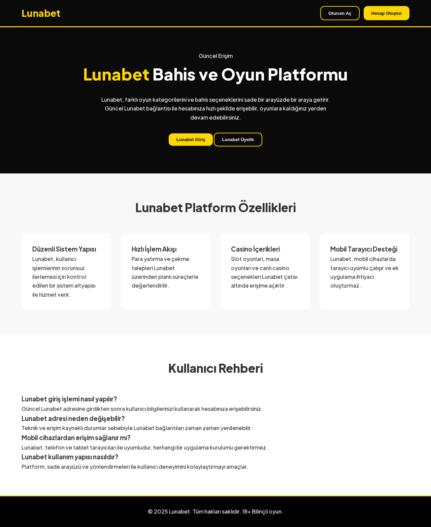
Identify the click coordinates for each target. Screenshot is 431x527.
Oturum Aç (339, 13)
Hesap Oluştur (386, 13)
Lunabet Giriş (190, 139)
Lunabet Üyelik (238, 139)
